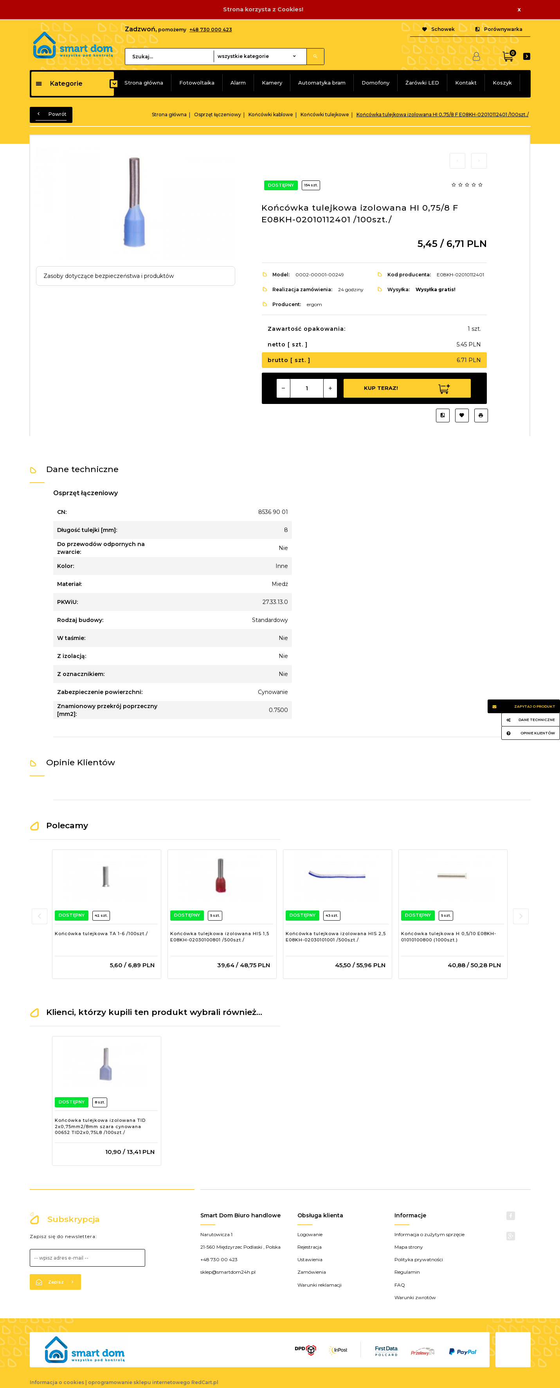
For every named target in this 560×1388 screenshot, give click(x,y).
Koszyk (502, 82)
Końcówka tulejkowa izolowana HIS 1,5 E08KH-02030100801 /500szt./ (219, 937)
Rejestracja (309, 1247)
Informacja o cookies (57, 1382)
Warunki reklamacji (319, 1285)
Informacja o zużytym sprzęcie (429, 1234)
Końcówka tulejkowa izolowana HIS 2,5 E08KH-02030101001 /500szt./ (336, 937)
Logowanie (309, 1234)
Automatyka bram (322, 82)
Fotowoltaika (196, 82)
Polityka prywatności (418, 1259)
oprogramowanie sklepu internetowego (139, 1382)
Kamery (272, 82)
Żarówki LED (422, 82)
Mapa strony (408, 1247)
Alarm (238, 82)
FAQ (399, 1285)
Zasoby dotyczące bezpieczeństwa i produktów (108, 275)
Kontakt (466, 82)
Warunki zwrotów (415, 1297)
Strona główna (143, 82)
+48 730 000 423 (210, 29)
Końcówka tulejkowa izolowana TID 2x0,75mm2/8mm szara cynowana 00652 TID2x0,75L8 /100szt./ (100, 1126)
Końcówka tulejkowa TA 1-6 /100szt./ (101, 933)
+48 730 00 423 (219, 1259)
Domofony (375, 82)
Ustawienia (309, 1259)
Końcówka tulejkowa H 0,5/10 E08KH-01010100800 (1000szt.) (448, 937)
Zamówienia (311, 1272)
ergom (314, 304)
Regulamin (407, 1272)
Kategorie (59, 83)
